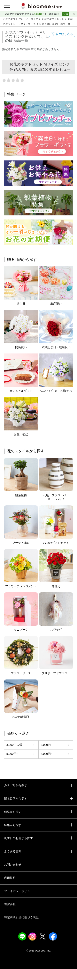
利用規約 (10, 877)
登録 (65, 14)
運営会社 (10, 904)
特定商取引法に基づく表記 (21, 917)
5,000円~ (12, 753)
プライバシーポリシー (18, 891)
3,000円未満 (14, 744)
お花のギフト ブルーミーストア (21, 19)
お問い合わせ (12, 864)
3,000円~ (46, 744)
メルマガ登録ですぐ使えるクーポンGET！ (33, 14)
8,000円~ (46, 753)
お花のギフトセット (53, 19)
